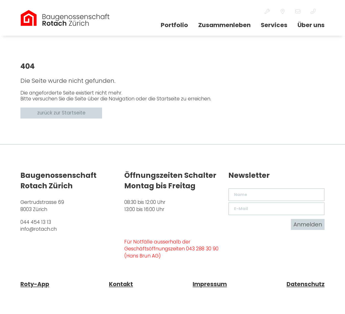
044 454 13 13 (35, 222)
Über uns (311, 25)
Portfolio (174, 25)
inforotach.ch (38, 229)
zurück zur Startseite (61, 112)
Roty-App (34, 284)
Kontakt (121, 284)
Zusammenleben (224, 25)
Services (274, 25)
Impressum (210, 284)
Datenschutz (306, 284)
